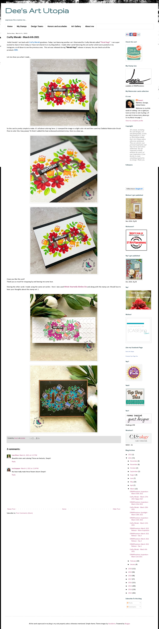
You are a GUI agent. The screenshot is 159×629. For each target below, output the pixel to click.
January (133, 564)
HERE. (16, 50)
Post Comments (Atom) (24, 513)
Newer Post (11, 509)
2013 (130, 593)
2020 (130, 569)
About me (89, 26)
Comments (131, 607)
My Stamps (22, 26)
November (134, 464)
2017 (130, 579)
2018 (130, 576)
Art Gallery (76, 26)
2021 (130, 458)
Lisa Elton (15, 455)
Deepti (140, 100)
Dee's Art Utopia (37, 10)
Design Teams (37, 26)
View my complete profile (134, 121)
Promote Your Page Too (132, 356)
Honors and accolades (57, 26)
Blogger (127, 624)
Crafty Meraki (34, 42)
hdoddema (112, 624)
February (133, 561)
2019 (130, 572)
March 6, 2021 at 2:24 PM (29, 468)
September (134, 471)
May (132, 482)
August (132, 475)
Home (9, 26)
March (132, 489)
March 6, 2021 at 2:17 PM (28, 455)
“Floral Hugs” (105, 42)
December (134, 461)
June (132, 478)
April (132, 485)
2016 (130, 583)
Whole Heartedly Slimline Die (75, 287)
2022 (130, 455)
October (133, 468)
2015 (130, 586)
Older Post (116, 509)
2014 (130, 589)
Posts (130, 603)
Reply (14, 462)
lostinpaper (16, 468)
